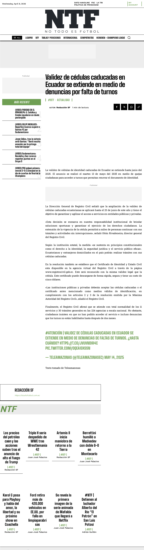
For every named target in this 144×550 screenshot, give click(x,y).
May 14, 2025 (114, 357)
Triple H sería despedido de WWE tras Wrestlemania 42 (37, 441)
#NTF (51, 100)
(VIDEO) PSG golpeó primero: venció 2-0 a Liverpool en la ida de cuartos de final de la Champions (27, 172)
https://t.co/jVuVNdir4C (79, 343)
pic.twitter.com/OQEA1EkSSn (67, 348)
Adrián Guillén (89, 532)
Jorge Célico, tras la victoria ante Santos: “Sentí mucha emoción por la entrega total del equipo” (28, 143)
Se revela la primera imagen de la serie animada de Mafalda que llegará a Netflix (63, 507)
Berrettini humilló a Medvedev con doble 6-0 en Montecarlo (89, 443)
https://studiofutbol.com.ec (27, 395)
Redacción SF (63, 107)
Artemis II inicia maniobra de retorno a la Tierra (63, 441)
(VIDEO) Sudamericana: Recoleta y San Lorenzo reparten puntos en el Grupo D (25, 157)
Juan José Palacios (37, 457)
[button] (129, 37)
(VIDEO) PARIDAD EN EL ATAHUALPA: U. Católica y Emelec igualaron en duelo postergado (27, 113)
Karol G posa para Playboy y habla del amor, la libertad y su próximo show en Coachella (11, 510)
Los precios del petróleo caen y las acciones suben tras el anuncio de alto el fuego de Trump (11, 447)
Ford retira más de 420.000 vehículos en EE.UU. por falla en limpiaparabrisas (37, 510)
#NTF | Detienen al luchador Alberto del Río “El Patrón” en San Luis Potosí (89, 510)
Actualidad (63, 100)
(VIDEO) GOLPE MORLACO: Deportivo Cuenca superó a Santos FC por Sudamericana (27, 128)
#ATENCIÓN (53, 333)
